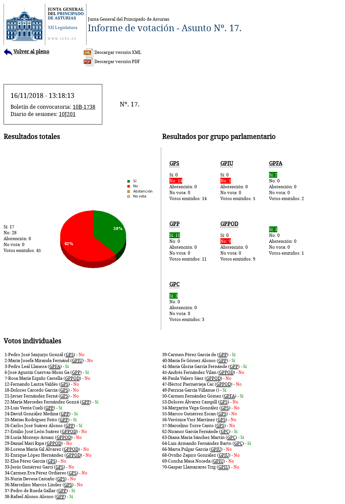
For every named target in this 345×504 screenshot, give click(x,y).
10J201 (67, 114)
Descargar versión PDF (112, 61)
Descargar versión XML (112, 52)
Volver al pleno (26, 51)
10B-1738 (84, 106)
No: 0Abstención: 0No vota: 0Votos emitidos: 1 (286, 241)
